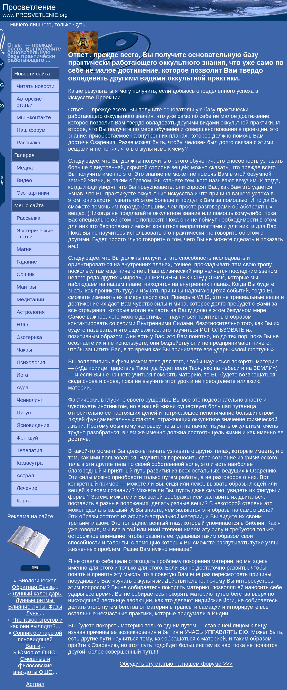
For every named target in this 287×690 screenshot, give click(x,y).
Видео (24, 180)
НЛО (22, 324)
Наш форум (31, 130)
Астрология (31, 312)
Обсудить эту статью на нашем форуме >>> (176, 664)
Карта (24, 500)
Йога (22, 375)
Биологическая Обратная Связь (34, 583)
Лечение (27, 488)
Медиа (25, 167)
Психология (31, 362)
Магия (24, 249)
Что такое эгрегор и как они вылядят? (36, 623)
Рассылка (28, 142)
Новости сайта (32, 73)
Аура (22, 387)
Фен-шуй (27, 438)
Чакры (24, 350)
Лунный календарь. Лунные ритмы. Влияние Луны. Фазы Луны (35, 603)
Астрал (25, 475)
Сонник (25, 274)
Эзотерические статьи (35, 233)
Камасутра (30, 463)
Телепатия (29, 450)
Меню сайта (29, 205)
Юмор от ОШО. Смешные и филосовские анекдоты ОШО (35, 662)
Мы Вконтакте (34, 117)
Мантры (26, 287)
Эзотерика (29, 337)
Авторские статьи (29, 102)
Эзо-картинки (33, 193)
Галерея (24, 155)
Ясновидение (33, 425)
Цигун (24, 412)
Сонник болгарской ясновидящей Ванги (37, 639)
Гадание (27, 262)
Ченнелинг (29, 400)
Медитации (30, 299)
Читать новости (35, 86)
